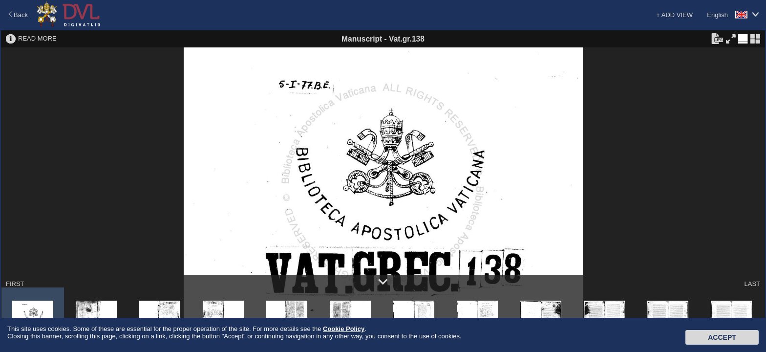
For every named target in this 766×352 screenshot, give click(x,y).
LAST (752, 283)
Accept (722, 337)
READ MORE (37, 38)
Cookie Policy (343, 328)
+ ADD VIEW (674, 15)
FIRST (15, 283)
